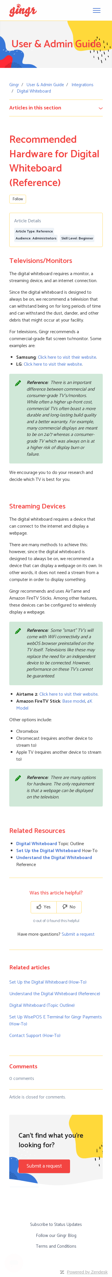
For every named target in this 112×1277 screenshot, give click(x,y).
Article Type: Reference (34, 231)
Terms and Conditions (56, 1246)
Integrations (82, 85)
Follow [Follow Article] (18, 199)
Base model (73, 701)
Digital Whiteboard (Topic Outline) (42, 1005)
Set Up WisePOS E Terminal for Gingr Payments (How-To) (55, 1020)
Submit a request (78, 934)
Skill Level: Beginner (77, 238)
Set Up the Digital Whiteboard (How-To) (48, 982)
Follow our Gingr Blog (56, 1235)
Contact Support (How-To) (34, 1036)
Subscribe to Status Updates (56, 1224)
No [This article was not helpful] (69, 907)
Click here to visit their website (67, 357)
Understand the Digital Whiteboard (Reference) (54, 994)
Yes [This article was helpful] (44, 907)
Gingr (14, 85)
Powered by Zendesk (87, 1271)
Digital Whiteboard (34, 91)
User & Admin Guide (45, 85)
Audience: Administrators (36, 238)
